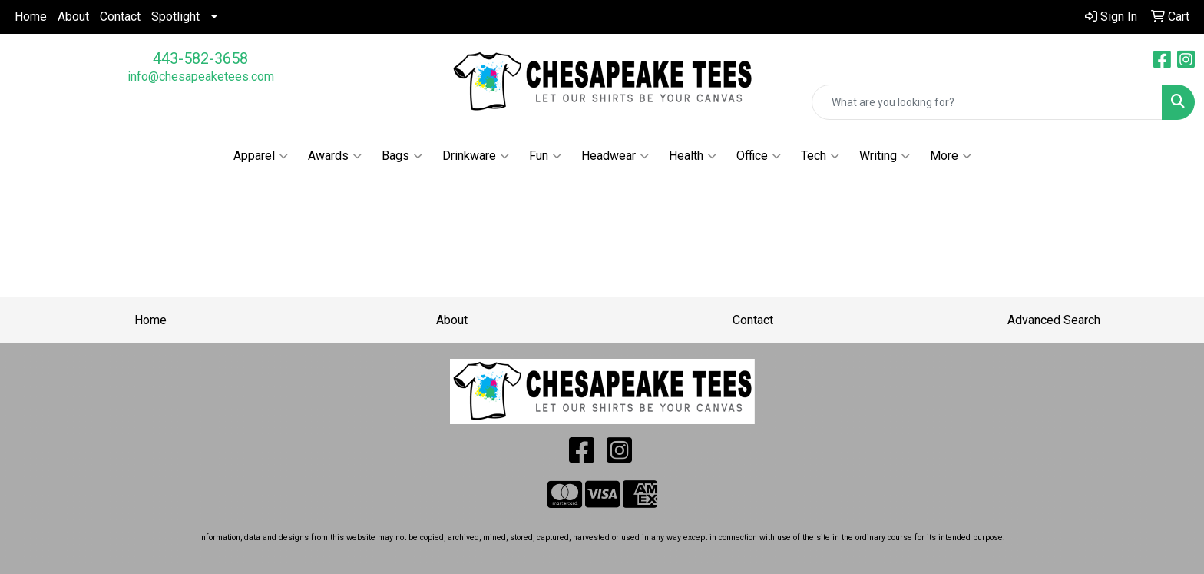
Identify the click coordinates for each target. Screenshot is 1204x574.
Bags (402, 156)
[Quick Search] (987, 102)
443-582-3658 (200, 58)
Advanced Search (1053, 320)
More (950, 156)
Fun (545, 156)
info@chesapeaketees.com (200, 76)
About (73, 16)
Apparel (260, 156)
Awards (335, 156)
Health (692, 156)
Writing (884, 156)
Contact (120, 16)
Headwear (615, 156)
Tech (820, 156)
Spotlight (175, 16)
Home (31, 16)
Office (758, 156)
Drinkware (475, 156)
